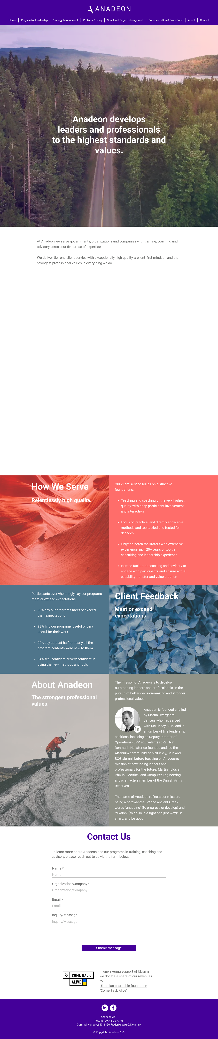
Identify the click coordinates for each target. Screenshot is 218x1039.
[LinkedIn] (137, 729)
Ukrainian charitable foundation (123, 986)
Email (56, 899)
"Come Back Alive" (113, 990)
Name (56, 868)
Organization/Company (69, 884)
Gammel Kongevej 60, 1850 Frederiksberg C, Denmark (109, 1024)
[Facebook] (113, 1007)
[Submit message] (108, 948)
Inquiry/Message (64, 915)
